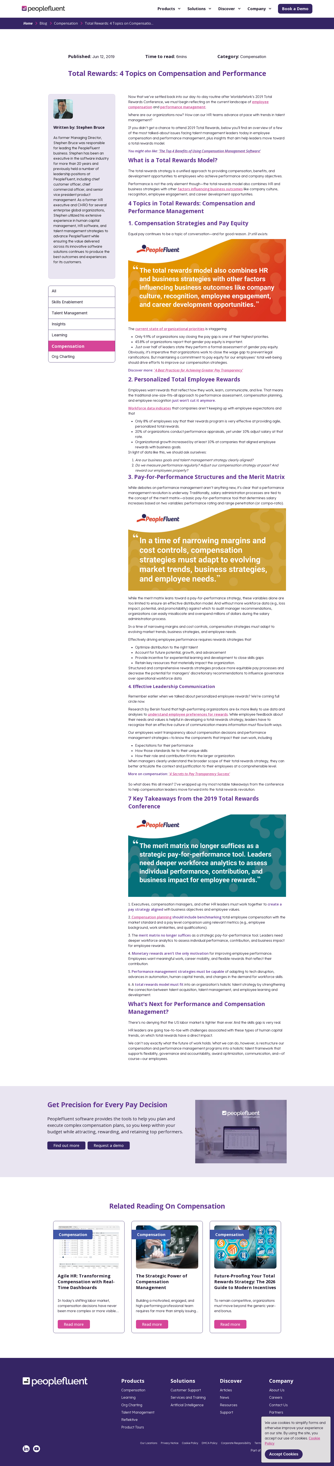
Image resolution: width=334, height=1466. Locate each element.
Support (226, 1412)
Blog (43, 23)
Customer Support (186, 1390)
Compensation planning (151, 917)
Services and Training (188, 1397)
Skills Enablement (67, 302)
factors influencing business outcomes (210, 189)
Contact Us (278, 1405)
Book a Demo (295, 8)
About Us (276, 1390)
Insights (59, 324)
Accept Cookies (283, 1454)
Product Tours (132, 1427)
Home (28, 23)
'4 (198, 370)
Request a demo (109, 1145)
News (224, 1397)
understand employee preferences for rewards (188, 714)
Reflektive (129, 1419)
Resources (228, 1405)
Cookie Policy (190, 1443)
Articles (226, 1390)
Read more (74, 1324)
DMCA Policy (209, 1443)
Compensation (66, 23)
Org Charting (63, 356)
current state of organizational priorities (170, 328)
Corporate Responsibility (236, 1443)
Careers (275, 1397)
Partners (276, 1412)
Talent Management (69, 313)
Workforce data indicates (149, 408)
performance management (183, 107)
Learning (59, 335)
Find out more (66, 1145)
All (54, 291)
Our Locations (148, 1443)
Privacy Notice (169, 1443)
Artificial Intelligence (187, 1405)
